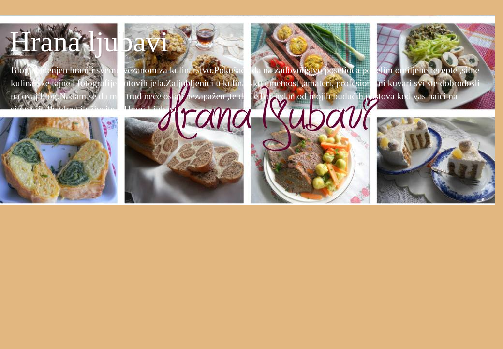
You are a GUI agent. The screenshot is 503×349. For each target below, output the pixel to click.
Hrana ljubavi (89, 42)
